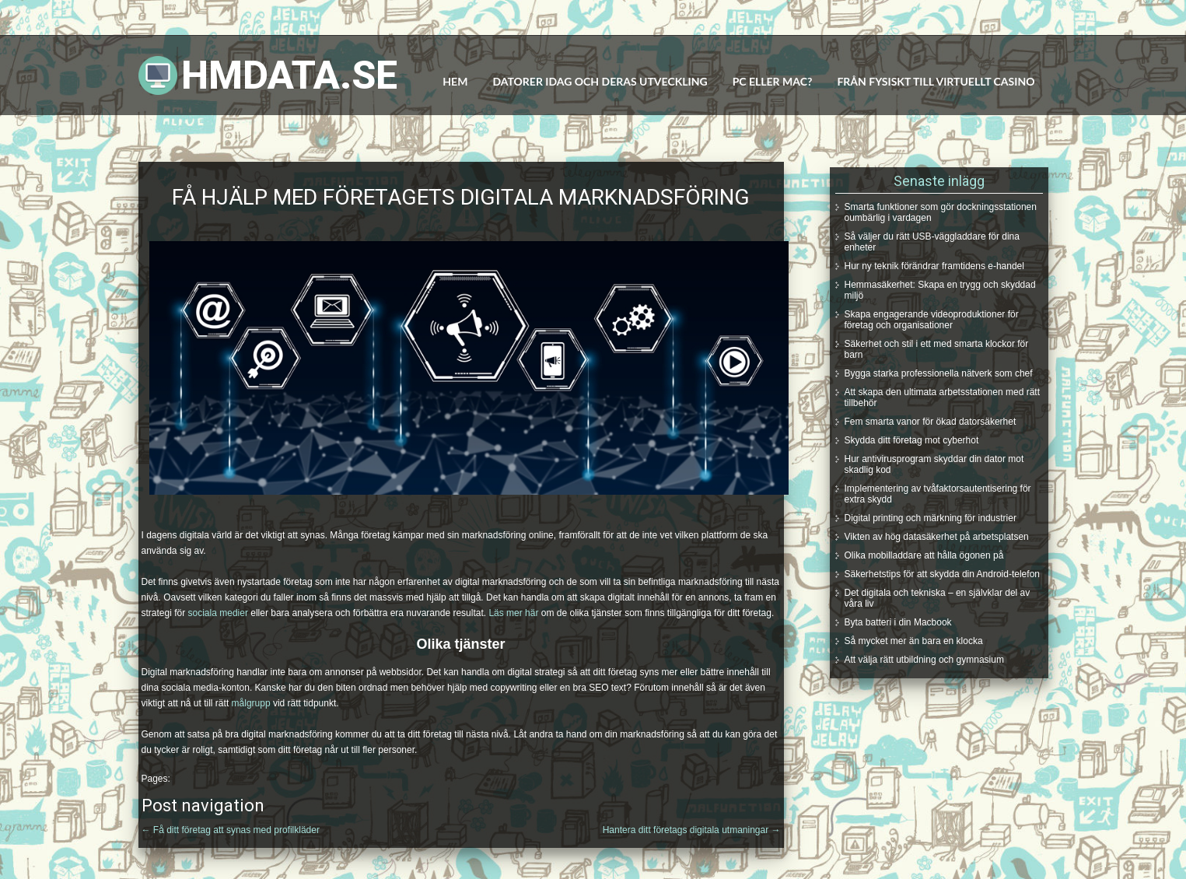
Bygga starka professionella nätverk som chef (939, 373)
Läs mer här (513, 613)
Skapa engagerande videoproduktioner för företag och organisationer (932, 320)
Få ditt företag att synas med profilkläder (231, 830)
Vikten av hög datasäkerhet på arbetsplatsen (937, 536)
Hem (455, 81)
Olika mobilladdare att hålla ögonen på (924, 555)
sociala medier (218, 613)
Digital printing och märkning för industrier (930, 518)
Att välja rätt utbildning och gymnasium (924, 659)
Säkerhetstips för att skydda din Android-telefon (942, 574)
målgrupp (251, 703)
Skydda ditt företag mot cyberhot (912, 440)
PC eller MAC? (773, 81)
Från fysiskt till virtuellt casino (935, 81)
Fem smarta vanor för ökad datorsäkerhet (930, 421)
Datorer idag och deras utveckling (599, 81)
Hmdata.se (289, 75)
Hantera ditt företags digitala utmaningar (692, 830)
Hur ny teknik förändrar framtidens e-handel (934, 266)
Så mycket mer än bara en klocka (914, 641)
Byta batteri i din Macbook (898, 622)
